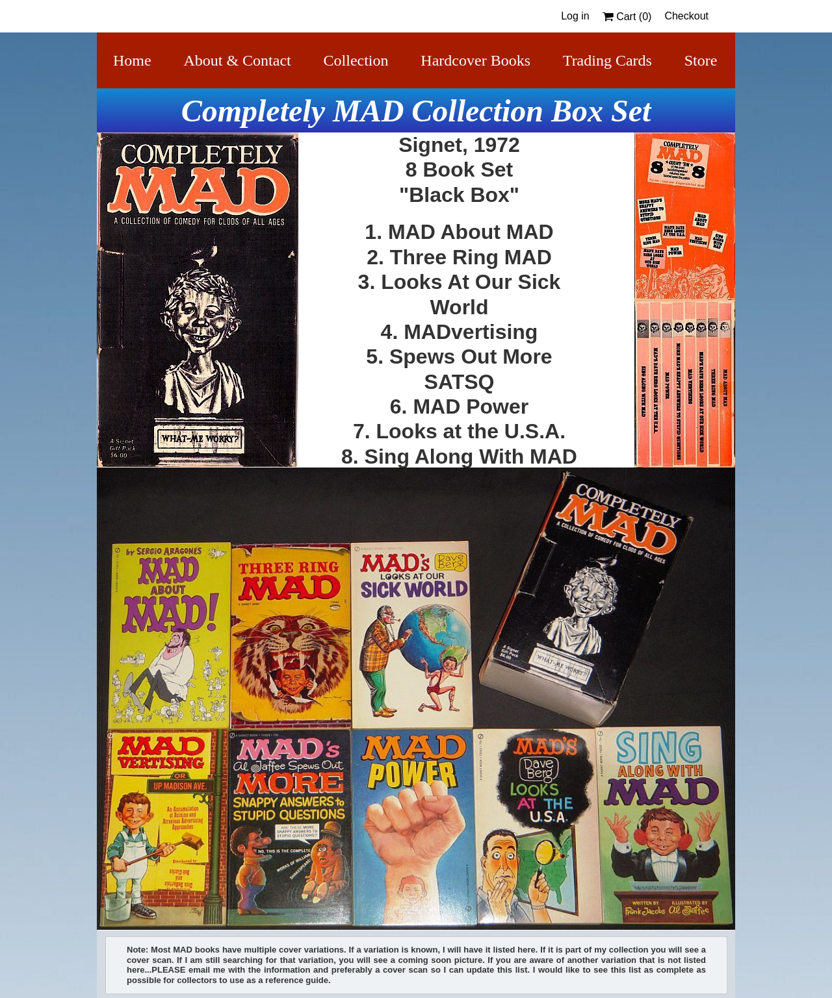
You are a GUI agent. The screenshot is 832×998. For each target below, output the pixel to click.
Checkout (686, 15)
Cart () (627, 16)
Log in (575, 15)
